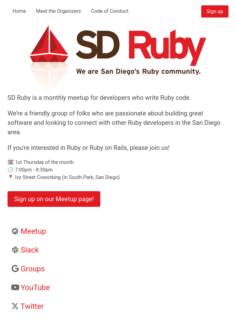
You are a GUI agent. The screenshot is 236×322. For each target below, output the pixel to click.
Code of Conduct (109, 11)
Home (19, 11)
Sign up (215, 11)
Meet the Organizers (58, 11)
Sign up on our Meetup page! (54, 199)
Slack (30, 250)
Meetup (33, 231)
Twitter (32, 306)
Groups (33, 268)
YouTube (35, 287)
